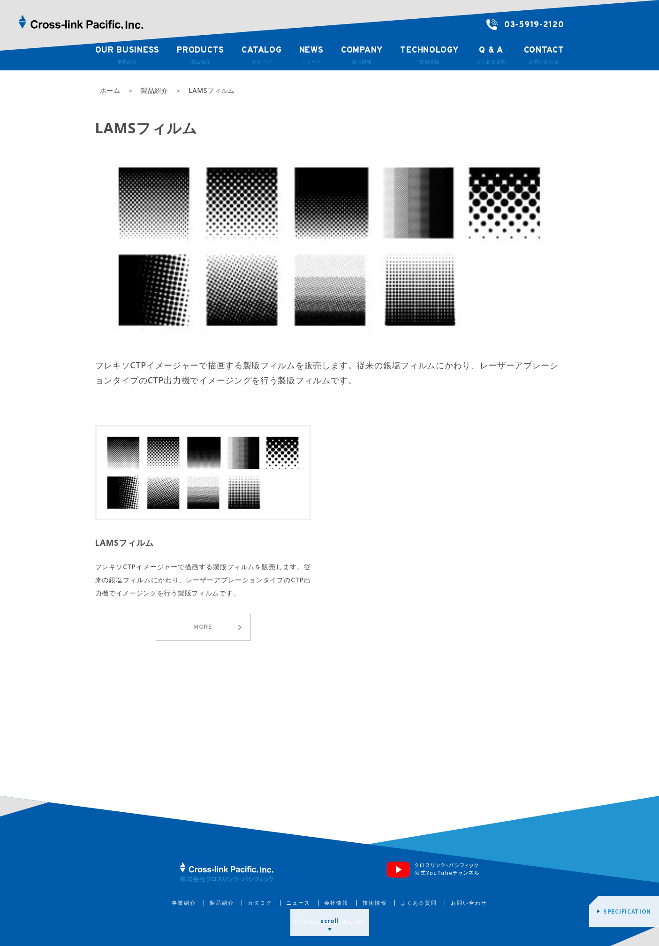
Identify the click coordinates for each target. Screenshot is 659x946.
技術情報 (375, 902)
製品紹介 (222, 902)
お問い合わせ (469, 902)
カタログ (260, 902)
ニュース (298, 902)
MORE (219, 627)
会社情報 (336, 902)
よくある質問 (419, 902)
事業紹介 (184, 902)
